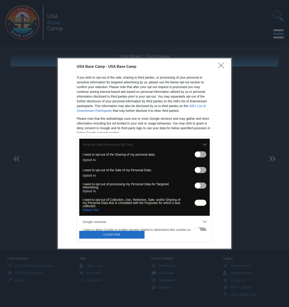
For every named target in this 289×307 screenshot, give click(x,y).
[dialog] (144, 153)
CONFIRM (111, 234)
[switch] (200, 154)
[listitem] (144, 144)
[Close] (222, 67)
